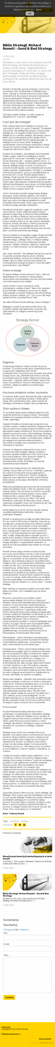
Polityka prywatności (10, 1034)
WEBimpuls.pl (46, 1042)
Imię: (5, 933)
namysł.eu (5, 1027)
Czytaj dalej (8, 868)
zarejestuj (23, 929)
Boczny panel (45, 1039)
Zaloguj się (9, 929)
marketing (14, 821)
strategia (25, 821)
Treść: (6, 955)
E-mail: (6, 944)
